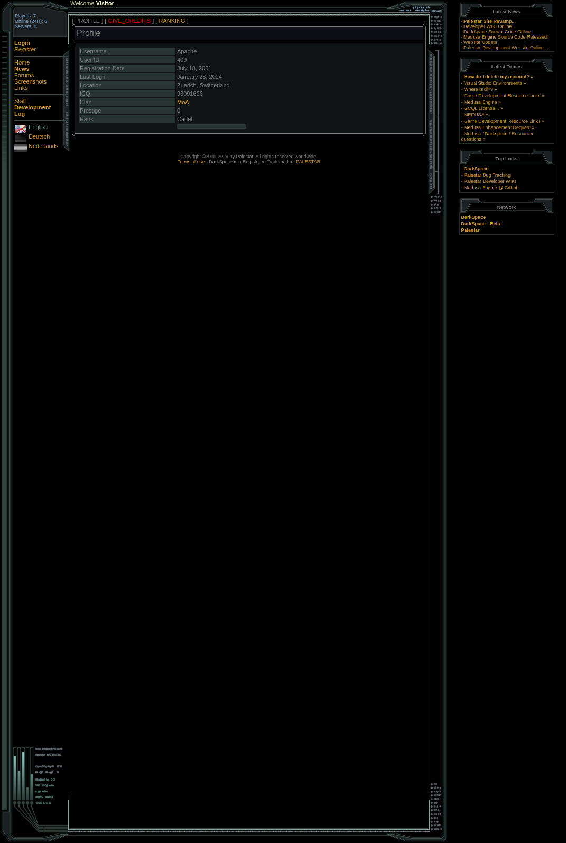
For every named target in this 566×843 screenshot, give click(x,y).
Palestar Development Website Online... (505, 47)
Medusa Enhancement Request (497, 127)
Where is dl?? (478, 89)
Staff (20, 101)
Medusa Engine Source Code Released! (506, 37)
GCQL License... (481, 108)
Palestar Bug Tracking (487, 175)
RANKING (172, 20)
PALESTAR (308, 161)
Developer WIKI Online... (489, 26)
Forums (24, 75)
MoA (183, 102)
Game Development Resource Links (502, 95)
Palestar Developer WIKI (490, 181)
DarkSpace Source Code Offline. (497, 31)
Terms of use (191, 161)
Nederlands (43, 146)
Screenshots (30, 81)
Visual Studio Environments (493, 83)
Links (21, 88)
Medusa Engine (480, 102)
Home (22, 62)
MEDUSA (474, 114)
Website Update (480, 42)
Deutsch (39, 136)
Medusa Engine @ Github (491, 187)
